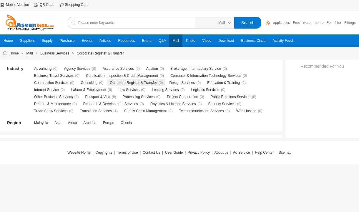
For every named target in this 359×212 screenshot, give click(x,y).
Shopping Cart (76, 5)
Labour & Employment (88, 90)
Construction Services (51, 83)
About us (221, 152)
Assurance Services (118, 69)
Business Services (54, 53)
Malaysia (41, 123)
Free (296, 23)
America (89, 123)
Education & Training (223, 83)
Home (14, 53)
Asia (57, 123)
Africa (72, 123)
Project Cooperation (182, 97)
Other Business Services (53, 97)
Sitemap (285, 152)
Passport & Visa (97, 97)
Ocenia (126, 123)
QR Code (47, 5)
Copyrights (103, 152)
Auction (152, 69)
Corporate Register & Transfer (100, 53)
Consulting (89, 83)
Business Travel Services (54, 76)
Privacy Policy (199, 152)
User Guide (174, 152)
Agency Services (77, 69)
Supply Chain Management (145, 111)
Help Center (264, 152)
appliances (281, 23)
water (307, 23)
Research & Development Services (110, 104)
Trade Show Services (51, 111)
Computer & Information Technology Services (205, 76)
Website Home (78, 152)
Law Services (129, 90)
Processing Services (139, 97)
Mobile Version (17, 5)
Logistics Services (205, 90)
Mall (29, 53)
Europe (108, 123)
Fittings (350, 23)
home (319, 23)
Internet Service (46, 90)
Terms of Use (127, 152)
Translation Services (96, 111)
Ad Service (241, 152)
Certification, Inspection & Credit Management (122, 76)
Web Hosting (246, 111)
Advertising (42, 69)
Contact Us (151, 152)
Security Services (222, 104)
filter (338, 23)
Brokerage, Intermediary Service (195, 69)
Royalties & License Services (173, 104)
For (329, 23)
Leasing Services (165, 90)
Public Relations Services (230, 97)
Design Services (182, 83)
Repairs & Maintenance (52, 104)
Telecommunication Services (201, 111)
